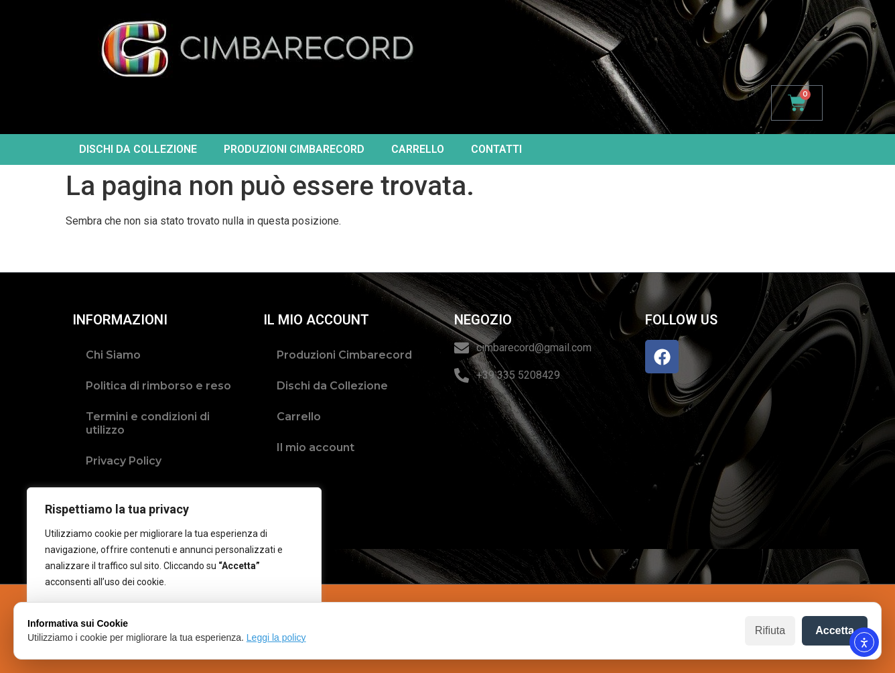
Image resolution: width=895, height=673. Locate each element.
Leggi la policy (276, 637)
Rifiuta (770, 630)
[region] (174, 567)
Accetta (834, 630)
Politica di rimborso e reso (158, 385)
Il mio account (315, 447)
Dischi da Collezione (138, 149)
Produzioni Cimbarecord (294, 149)
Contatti (496, 149)
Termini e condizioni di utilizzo (148, 423)
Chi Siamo (113, 355)
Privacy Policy (123, 460)
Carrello (417, 149)
